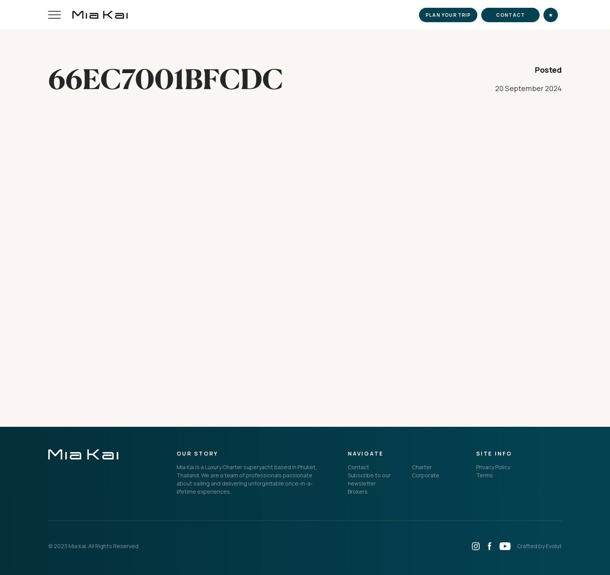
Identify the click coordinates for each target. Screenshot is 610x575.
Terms (484, 475)
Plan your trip (448, 15)
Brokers (358, 491)
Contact (510, 15)
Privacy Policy (493, 467)
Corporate (425, 475)
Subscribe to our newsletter (369, 479)
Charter (422, 467)
